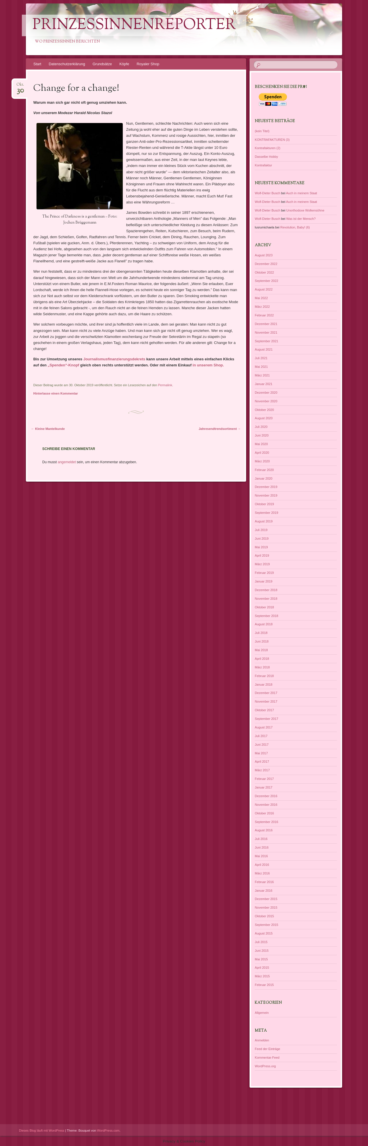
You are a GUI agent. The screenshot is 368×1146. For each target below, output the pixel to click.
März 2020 (262, 461)
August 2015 (264, 933)
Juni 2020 (262, 435)
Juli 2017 (261, 736)
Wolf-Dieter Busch (267, 193)
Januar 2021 (263, 384)
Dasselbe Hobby (266, 156)
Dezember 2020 (266, 392)
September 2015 (266, 924)
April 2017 (262, 761)
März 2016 (262, 873)
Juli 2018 (261, 632)
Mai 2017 (261, 753)
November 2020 (266, 401)
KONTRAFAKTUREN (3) (272, 139)
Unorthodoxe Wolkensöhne (305, 210)
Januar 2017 (263, 787)
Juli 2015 (261, 942)
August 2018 (264, 624)
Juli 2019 (261, 530)
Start (37, 64)
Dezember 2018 (266, 590)
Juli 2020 (261, 426)
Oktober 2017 (264, 710)
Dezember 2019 (266, 487)
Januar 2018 (263, 684)
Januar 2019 (263, 581)
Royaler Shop (148, 64)
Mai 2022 (261, 298)
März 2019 (262, 564)
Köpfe (124, 64)
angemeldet (67, 462)
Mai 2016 (261, 856)
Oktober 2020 (264, 410)
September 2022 (266, 280)
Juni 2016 (262, 847)
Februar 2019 (264, 572)
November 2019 (266, 495)
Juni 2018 (262, 641)
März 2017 (262, 770)
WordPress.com (108, 1130)
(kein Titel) (262, 131)
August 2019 (264, 521)
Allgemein (262, 1012)
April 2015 (262, 967)
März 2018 (262, 667)
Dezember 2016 (266, 796)
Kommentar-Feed (267, 1057)
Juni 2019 (262, 538)
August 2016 (264, 830)
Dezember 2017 (266, 693)
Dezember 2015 (266, 899)
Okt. (20, 86)
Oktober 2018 (264, 607)
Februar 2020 (264, 470)
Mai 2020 (261, 444)
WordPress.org (265, 1066)
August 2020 (264, 418)
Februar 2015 (264, 985)
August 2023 (264, 255)
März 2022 (262, 306)
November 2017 (266, 701)
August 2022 (264, 289)
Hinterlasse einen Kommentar (55, 393)
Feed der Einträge (267, 1049)
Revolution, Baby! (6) (295, 227)
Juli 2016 (261, 839)
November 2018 (266, 598)
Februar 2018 (264, 676)
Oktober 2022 (264, 272)
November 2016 (266, 804)
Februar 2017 (264, 778)
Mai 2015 (261, 959)
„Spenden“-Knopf (63, 365)
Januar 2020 (263, 478)
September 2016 (266, 822)
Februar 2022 (264, 315)
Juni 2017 (262, 744)
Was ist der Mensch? (301, 218)
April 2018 (262, 658)
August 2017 (264, 727)
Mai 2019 (261, 547)
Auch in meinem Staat (301, 193)
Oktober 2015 (264, 916)
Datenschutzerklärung (67, 64)
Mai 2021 (261, 366)
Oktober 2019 (264, 504)
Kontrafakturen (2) (267, 148)
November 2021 (266, 332)
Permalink (165, 385)
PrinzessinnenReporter (134, 25)
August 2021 (264, 349)
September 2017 (266, 718)
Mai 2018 (261, 650)
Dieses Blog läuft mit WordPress (41, 1130)
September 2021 (266, 341)
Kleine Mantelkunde (48, 428)
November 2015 (266, 907)
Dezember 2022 (266, 264)
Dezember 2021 (266, 324)
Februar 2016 (264, 882)
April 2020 (262, 452)
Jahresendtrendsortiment (220, 428)
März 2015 (262, 976)
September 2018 (266, 616)
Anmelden (262, 1040)
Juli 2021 (261, 358)
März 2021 (262, 375)
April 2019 (262, 555)
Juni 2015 (262, 950)
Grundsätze (102, 64)
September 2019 (266, 512)
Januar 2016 (263, 890)
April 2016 (262, 864)
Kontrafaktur (263, 165)
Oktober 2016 (264, 813)
